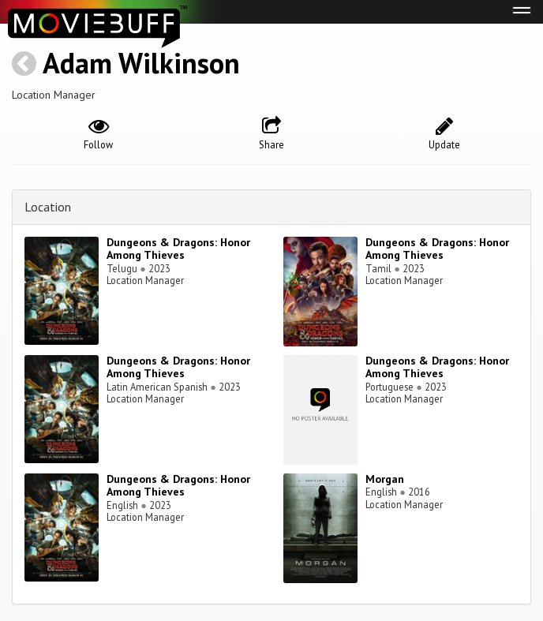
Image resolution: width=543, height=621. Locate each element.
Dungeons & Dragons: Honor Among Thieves (178, 249)
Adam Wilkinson (141, 62)
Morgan (384, 479)
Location (47, 207)
